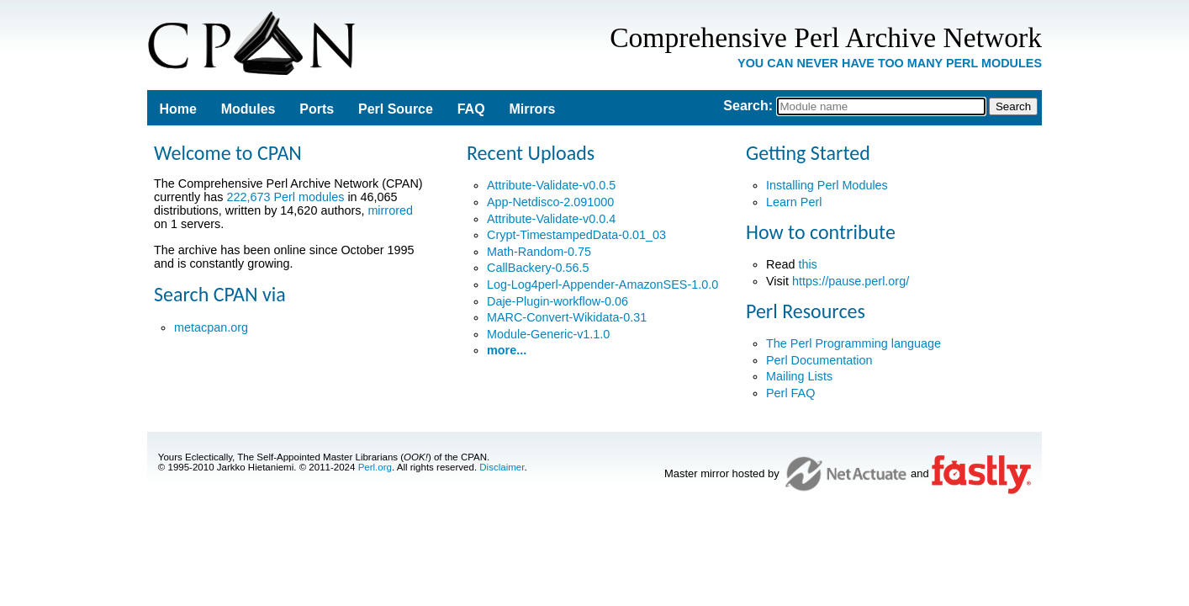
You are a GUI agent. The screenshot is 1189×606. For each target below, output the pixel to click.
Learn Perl (794, 202)
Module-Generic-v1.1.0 (548, 334)
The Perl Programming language (853, 343)
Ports (316, 109)
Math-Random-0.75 (539, 251)
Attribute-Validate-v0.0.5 (551, 185)
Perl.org (375, 467)
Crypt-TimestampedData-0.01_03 (576, 235)
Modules (248, 109)
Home (177, 109)
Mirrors (532, 109)
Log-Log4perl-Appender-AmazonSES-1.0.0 (602, 284)
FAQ (471, 109)
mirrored (390, 210)
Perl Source (395, 109)
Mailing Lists (799, 376)
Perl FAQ (790, 393)
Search (745, 105)
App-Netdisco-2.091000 (550, 202)
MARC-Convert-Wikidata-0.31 (567, 317)
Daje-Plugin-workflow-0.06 (557, 301)
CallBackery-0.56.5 (538, 267)
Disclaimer (501, 467)
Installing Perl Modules (827, 185)
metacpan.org (211, 327)
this (807, 264)
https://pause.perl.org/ (850, 281)
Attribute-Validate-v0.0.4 (551, 219)
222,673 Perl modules (285, 197)
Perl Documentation (819, 360)
